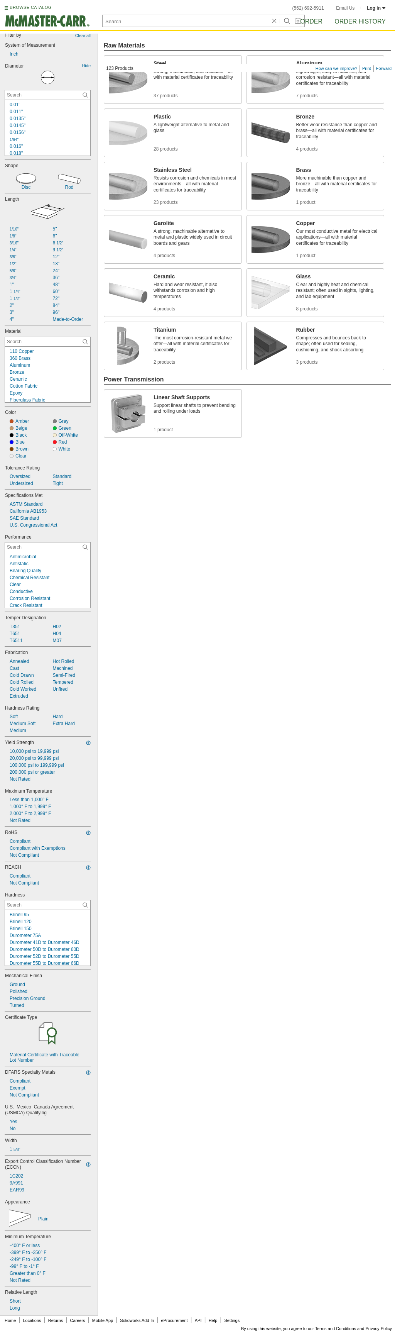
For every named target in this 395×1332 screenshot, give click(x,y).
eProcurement (174, 1320)
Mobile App (102, 1320)
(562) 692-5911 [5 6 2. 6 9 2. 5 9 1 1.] (308, 8)
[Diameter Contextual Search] (48, 95)
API (198, 1320)
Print (366, 68)
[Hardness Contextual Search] (48, 905)
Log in (376, 8)
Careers (77, 1320)
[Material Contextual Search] (48, 342)
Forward (384, 68)
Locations (32, 1320)
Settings (232, 1320)
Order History (360, 21)
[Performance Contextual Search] (48, 547)
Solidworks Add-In (137, 1320)
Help (213, 1320)
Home (10, 1320)
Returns (55, 1320)
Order (311, 21)
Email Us (345, 8)
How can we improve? (336, 68)
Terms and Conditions (335, 1328)
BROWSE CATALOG (30, 7)
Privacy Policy (379, 1328)
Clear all (83, 35)
